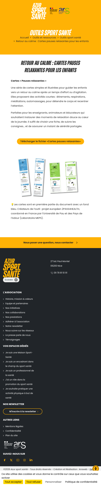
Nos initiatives (12, 307)
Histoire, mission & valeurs (19, 298)
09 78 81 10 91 (58, 272)
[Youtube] (18, 460)
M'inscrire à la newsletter (22, 411)
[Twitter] (11, 460)
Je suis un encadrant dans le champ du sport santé (19, 364)
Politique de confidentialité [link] (81, 482)
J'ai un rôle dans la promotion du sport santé (19, 382)
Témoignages (12, 339)
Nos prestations (13, 317)
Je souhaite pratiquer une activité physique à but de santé (19, 393)
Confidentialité (13, 430)
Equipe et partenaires (16, 303)
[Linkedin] (31, 460)
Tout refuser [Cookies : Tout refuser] (33, 482)
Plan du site (11, 435)
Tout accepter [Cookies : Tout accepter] (13, 482)
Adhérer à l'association (17, 321)
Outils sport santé (70, 37)
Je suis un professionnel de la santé (19, 373)
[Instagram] (24, 460)
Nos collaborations (15, 312)
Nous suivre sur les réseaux (19, 330)
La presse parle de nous (18, 335)
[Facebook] (4, 460)
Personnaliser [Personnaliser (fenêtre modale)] (53, 482)
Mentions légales (14, 426)
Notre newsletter (14, 326)
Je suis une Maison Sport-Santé (19, 355)
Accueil (24, 37)
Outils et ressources (44, 37)
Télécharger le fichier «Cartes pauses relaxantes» (50, 141)
